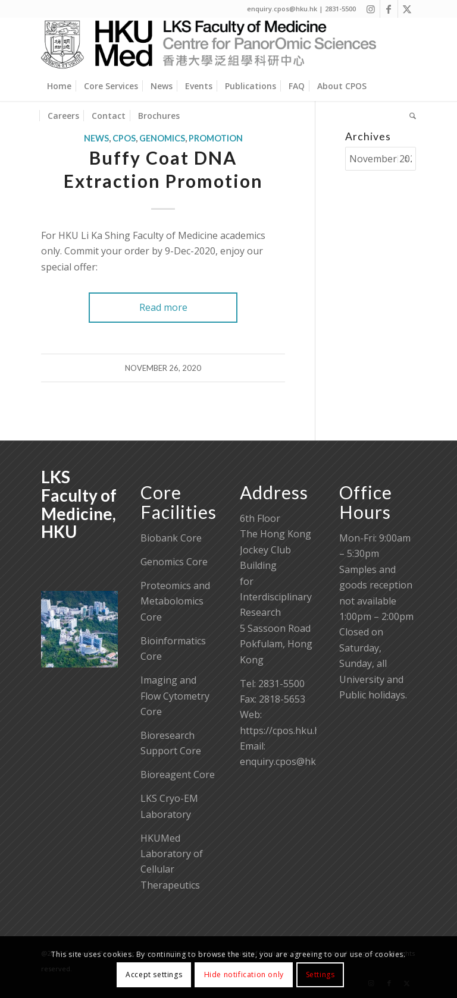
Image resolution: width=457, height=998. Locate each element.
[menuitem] (59, 86)
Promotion (216, 138)
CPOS (124, 138)
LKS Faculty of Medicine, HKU (79, 504)
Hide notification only (244, 974)
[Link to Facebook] (388, 9)
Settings (320, 974)
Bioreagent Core (177, 774)
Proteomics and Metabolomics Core (175, 601)
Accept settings (154, 974)
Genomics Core (174, 561)
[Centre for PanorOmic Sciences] (208, 44)
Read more (163, 307)
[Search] (409, 116)
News (96, 138)
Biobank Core (171, 537)
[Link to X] (407, 9)
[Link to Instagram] (371, 9)
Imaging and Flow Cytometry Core (174, 695)
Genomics (162, 138)
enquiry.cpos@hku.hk (287, 761)
